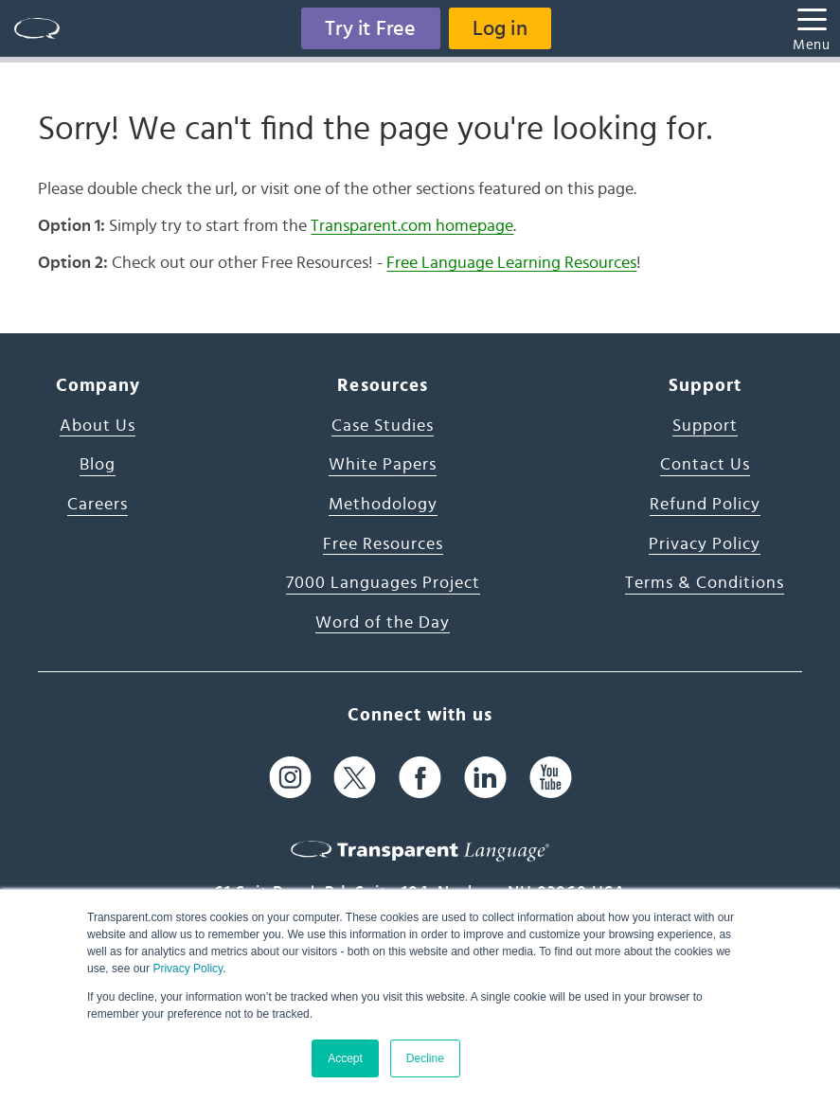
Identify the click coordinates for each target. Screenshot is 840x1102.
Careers (97, 504)
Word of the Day (382, 622)
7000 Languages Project (383, 583)
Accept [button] (345, 1058)
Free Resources (383, 544)
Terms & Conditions (704, 583)
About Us (97, 426)
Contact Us (705, 464)
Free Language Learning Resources (511, 263)
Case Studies (382, 426)
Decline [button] (425, 1058)
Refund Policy (705, 504)
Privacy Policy (187, 968)
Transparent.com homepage (412, 226)
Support (705, 426)
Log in (500, 28)
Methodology (383, 504)
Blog (98, 464)
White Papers (383, 464)
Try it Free (370, 28)
